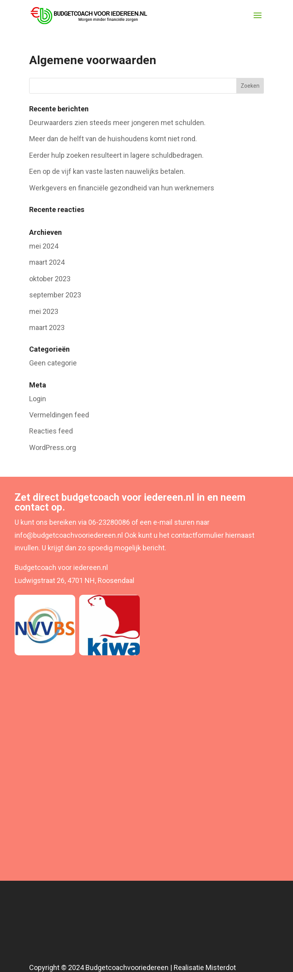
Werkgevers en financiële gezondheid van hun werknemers (121, 188)
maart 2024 (47, 262)
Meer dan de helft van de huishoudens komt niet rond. (113, 139)
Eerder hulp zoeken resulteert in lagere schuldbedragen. (116, 155)
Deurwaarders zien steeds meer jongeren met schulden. (117, 122)
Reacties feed (51, 431)
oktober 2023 (49, 279)
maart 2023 (47, 327)
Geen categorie (53, 363)
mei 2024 (43, 246)
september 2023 (55, 295)
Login (37, 399)
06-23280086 (109, 522)
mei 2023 (43, 311)
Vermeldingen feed (59, 415)
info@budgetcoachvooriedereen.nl (69, 535)
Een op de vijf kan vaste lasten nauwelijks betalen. (107, 171)
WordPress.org (52, 447)
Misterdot (221, 967)
